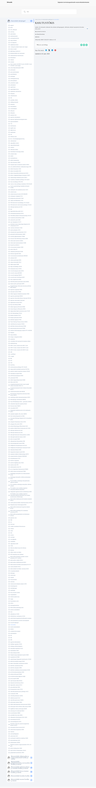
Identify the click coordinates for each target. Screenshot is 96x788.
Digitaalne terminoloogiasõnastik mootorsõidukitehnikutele (73, 2)
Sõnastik (9, 2)
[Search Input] (51, 11)
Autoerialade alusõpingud (47, 19)
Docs (40, 19)
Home (36, 19)
